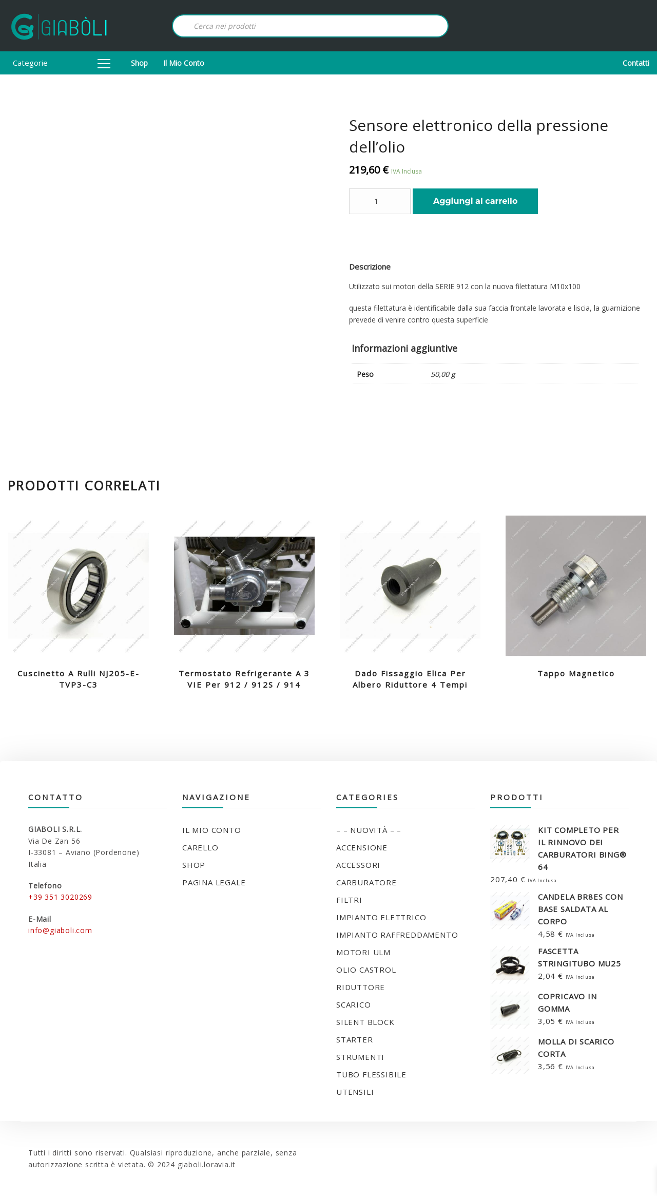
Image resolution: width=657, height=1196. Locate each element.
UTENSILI (355, 1092)
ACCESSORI (358, 865)
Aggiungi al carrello (475, 201)
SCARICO (353, 1004)
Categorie (61, 63)
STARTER (354, 1039)
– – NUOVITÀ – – (368, 830)
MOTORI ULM (363, 952)
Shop (139, 63)
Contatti (636, 63)
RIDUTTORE (360, 987)
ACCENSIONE (362, 847)
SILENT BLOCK (365, 1022)
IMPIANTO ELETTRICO (381, 917)
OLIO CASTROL (366, 969)
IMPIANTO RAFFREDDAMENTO (397, 934)
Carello (200, 847)
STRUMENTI (360, 1057)
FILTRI (349, 900)
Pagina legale (213, 882)
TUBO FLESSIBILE (371, 1074)
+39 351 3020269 (60, 897)
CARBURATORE (366, 882)
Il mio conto (183, 63)
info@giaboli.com (60, 930)
